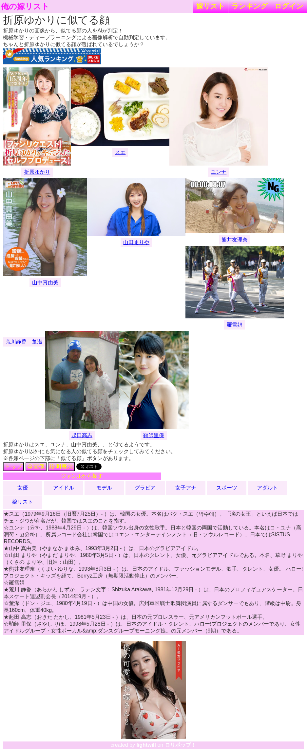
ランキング (250, 6)
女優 (22, 487)
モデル (104, 487)
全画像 (36, 466)
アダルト (267, 487)
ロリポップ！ (180, 745)
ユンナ (218, 172)
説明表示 (61, 466)
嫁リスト (210, 6)
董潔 (37, 342)
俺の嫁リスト (25, 6)
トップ (13, 466)
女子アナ (185, 487)
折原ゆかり (37, 172)
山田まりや (136, 242)
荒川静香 (16, 342)
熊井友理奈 (234, 239)
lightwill (146, 745)
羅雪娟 (234, 325)
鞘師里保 (153, 435)
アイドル (63, 487)
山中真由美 (45, 282)
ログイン (289, 6)
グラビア (145, 487)
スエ (120, 152)
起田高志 (81, 435)
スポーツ (226, 487)
